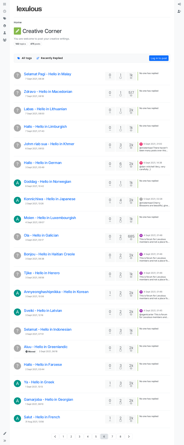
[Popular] (4, 26)
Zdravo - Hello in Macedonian (48, 91)
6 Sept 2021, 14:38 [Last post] (153, 162)
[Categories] (4, 4)
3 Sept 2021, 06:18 (48, 351)
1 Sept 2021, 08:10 (34, 404)
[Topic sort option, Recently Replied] (50, 58)
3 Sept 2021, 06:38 (34, 258)
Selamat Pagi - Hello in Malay (47, 74)
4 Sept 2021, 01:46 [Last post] (153, 254)
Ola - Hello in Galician (41, 235)
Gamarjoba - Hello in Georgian (48, 399)
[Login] (179, 4)
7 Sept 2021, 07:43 (34, 131)
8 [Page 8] (120, 436)
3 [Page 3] (79, 436)
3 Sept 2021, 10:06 (34, 296)
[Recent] (4, 11)
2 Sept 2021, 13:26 (34, 203)
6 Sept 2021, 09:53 (34, 148)
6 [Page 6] (104, 436)
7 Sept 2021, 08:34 (34, 78)
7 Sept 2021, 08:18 (34, 96)
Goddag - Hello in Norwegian (47, 181)
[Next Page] (129, 436)
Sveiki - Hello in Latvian (43, 310)
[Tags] (4, 19)
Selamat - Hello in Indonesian (47, 329)
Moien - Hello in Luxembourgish (50, 218)
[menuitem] (179, 4)
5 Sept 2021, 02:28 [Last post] (153, 198)
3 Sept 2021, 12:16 (34, 315)
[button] (4, 433)
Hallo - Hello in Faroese (43, 364)
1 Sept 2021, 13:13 (34, 386)
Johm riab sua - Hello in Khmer (49, 144)
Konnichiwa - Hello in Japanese (49, 199)
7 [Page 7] (112, 436)
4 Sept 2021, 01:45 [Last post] (153, 310)
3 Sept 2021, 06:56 (34, 277)
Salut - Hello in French (42, 417)
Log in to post (159, 58)
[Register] (179, 11)
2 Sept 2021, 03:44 (34, 369)
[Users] (4, 33)
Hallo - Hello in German (43, 163)
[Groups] (4, 40)
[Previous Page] (55, 436)
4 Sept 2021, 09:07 (34, 222)
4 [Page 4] (88, 436)
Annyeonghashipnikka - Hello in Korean (56, 292)
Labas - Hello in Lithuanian (45, 109)
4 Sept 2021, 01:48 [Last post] (153, 235)
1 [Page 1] (63, 436)
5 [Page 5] (96, 436)
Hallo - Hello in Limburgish (45, 126)
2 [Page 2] (71, 436)
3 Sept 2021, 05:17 (34, 240)
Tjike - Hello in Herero (42, 273)
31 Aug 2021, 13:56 (34, 421)
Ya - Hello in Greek (39, 382)
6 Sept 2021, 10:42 (34, 186)
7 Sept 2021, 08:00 (34, 113)
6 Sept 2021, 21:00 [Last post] (153, 143)
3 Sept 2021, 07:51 (34, 334)
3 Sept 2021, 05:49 (34, 167)
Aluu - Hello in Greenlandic (46, 347)
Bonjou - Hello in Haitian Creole (49, 254)
